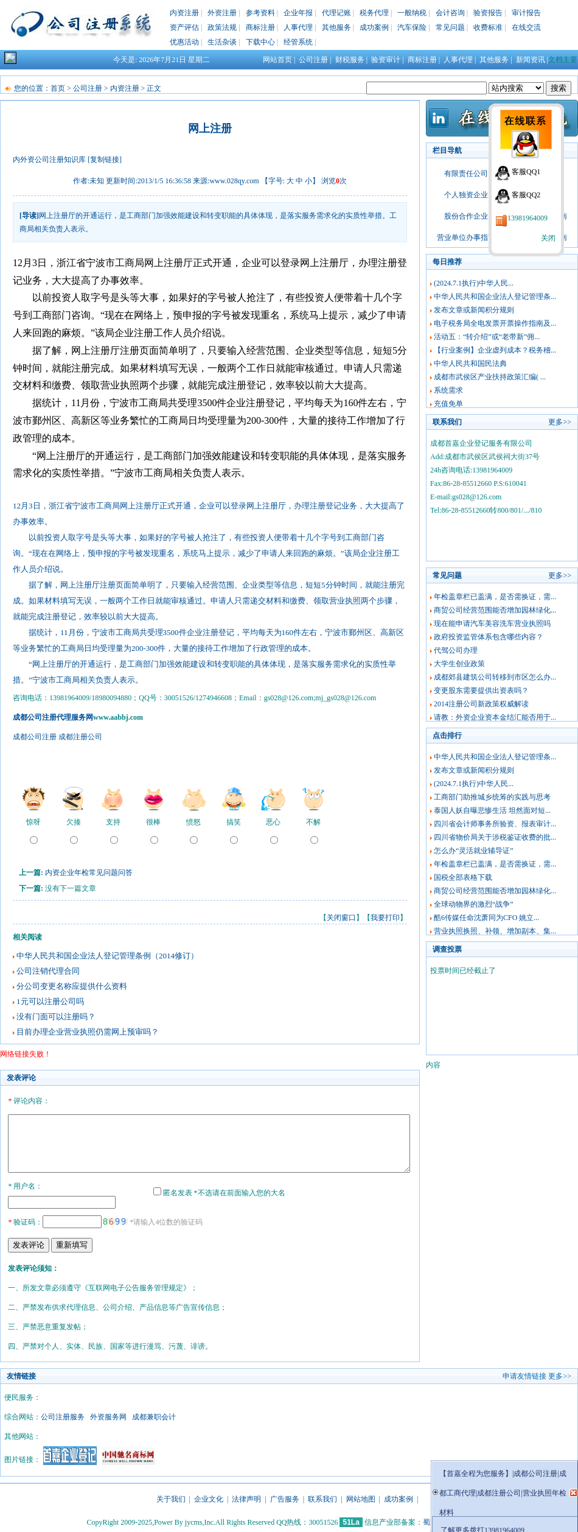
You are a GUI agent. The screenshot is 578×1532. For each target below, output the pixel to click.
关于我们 (171, 1497)
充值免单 (448, 403)
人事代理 (298, 27)
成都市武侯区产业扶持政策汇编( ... (490, 377)
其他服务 (336, 27)
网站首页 (277, 59)
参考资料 (260, 13)
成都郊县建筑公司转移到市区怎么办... (495, 677)
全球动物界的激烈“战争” (474, 904)
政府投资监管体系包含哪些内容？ (488, 637)
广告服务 (284, 1497)
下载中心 (260, 42)
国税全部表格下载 (463, 877)
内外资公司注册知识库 (49, 159)
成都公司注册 (35, 737)
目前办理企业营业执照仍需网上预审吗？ (87, 1031)
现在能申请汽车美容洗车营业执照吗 (492, 623)
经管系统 (298, 42)
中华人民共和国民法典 (470, 363)
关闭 (548, 238)
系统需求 (448, 390)
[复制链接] (105, 159)
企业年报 (298, 13)
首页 (57, 88)
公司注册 (313, 59)
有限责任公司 (466, 173)
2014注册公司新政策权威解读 (481, 704)
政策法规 (222, 27)
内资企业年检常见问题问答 (89, 872)
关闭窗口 (341, 917)
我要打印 (385, 917)
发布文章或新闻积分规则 (474, 310)
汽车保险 (412, 27)
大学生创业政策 (459, 663)
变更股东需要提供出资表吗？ (481, 690)
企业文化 (208, 1497)
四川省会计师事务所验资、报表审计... (495, 824)
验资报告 (488, 13)
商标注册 (260, 27)
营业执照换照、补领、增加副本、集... (495, 931)
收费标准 (488, 27)
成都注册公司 (80, 737)
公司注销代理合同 (48, 970)
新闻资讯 (530, 59)
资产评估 (184, 27)
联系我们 (322, 1497)
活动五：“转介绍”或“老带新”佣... (487, 336)
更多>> (559, 422)
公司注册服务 (63, 1415)
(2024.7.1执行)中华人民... (474, 283)
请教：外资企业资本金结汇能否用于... (495, 717)
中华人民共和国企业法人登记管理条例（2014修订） (107, 955)
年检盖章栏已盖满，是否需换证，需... (495, 596)
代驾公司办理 (456, 650)
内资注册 (184, 13)
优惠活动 (184, 42)
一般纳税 (412, 13)
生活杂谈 (222, 42)
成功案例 (374, 27)
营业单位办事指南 (466, 237)
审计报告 (526, 13)
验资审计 (385, 59)
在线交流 (526, 27)
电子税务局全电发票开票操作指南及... (495, 323)
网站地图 (360, 1497)
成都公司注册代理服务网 (53, 717)
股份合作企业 (466, 216)
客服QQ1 (526, 171)
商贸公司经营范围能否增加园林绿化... (495, 610)
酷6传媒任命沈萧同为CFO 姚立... (486, 917)
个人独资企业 (466, 195)
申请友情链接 (524, 1374)
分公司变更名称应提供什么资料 (71, 986)
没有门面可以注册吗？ (56, 1016)
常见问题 (450, 27)
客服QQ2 (526, 195)
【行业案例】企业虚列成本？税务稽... (495, 350)
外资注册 (222, 13)
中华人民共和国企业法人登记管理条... (495, 296)
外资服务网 (108, 1415)
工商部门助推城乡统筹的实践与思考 (492, 797)
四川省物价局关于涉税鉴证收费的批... (495, 837)
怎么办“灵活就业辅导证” (474, 850)
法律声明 (246, 1497)
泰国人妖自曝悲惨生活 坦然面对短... (492, 810)
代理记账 (336, 13)
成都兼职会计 (154, 1415)
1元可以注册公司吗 (50, 1001)
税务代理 (374, 13)
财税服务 (349, 59)
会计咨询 (450, 13)
